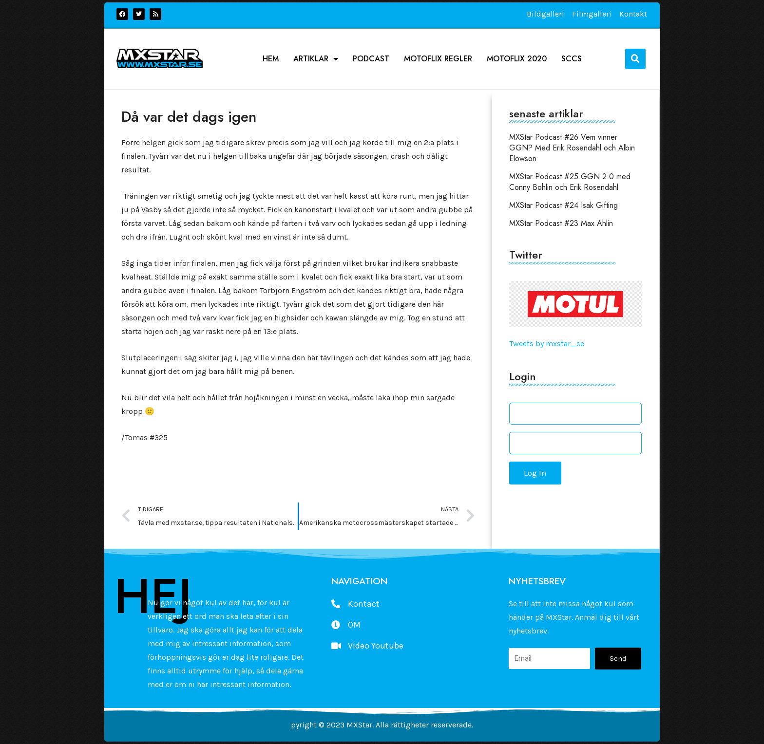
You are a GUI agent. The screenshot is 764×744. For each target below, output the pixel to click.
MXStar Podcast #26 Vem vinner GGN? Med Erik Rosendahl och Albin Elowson (572, 147)
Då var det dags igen (188, 116)
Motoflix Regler (438, 59)
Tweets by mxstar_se (546, 343)
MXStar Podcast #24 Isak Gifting (563, 205)
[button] (635, 59)
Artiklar (315, 59)
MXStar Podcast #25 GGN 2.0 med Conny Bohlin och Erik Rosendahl (569, 182)
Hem (271, 59)
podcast (371, 59)
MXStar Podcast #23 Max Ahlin (561, 223)
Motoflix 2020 (517, 59)
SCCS (571, 59)
